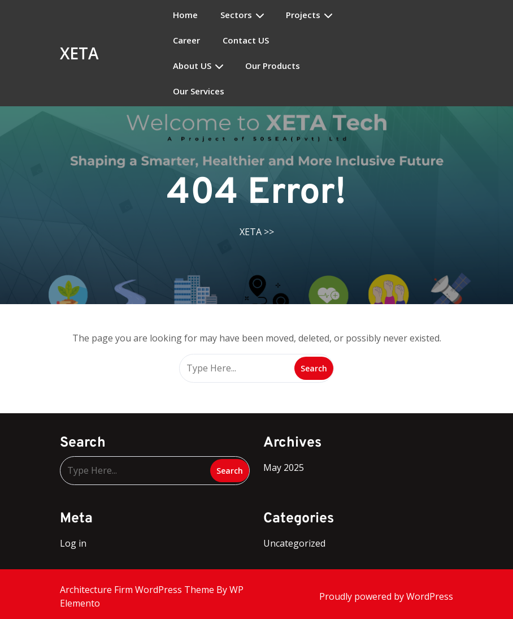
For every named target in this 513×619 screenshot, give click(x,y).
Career (186, 40)
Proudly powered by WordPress (386, 596)
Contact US (246, 40)
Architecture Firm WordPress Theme (138, 589)
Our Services (198, 91)
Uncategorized (294, 543)
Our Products (272, 66)
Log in (73, 543)
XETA (79, 53)
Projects (303, 15)
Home (185, 15)
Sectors (236, 15)
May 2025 (283, 467)
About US (192, 66)
